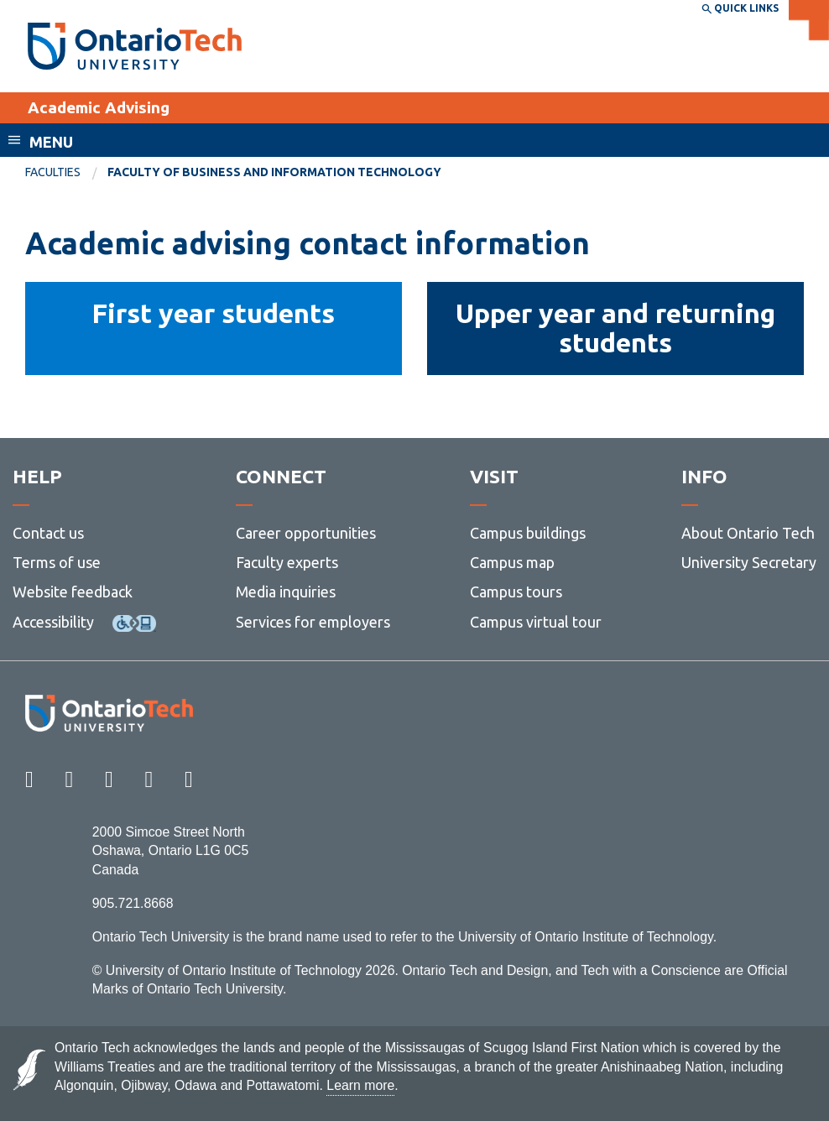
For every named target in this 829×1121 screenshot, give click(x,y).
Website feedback (73, 591)
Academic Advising (98, 107)
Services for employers (313, 621)
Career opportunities (306, 532)
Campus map (512, 562)
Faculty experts (287, 562)
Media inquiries (286, 591)
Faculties (53, 172)
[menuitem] (66, 172)
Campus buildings (528, 532)
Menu (51, 141)
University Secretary (748, 562)
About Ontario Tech (748, 532)
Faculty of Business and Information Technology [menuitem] (274, 172)
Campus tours (516, 591)
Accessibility (53, 621)
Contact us (48, 532)
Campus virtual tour (536, 621)
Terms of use (57, 562)
